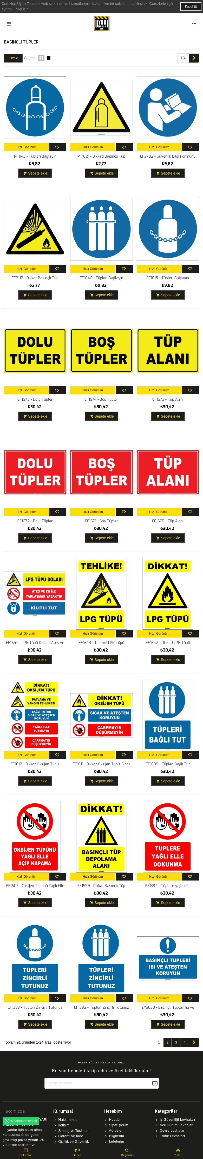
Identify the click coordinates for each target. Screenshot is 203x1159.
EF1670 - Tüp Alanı (168, 521)
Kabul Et (191, 6)
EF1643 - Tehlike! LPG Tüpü (101, 642)
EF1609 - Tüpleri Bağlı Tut (168, 764)
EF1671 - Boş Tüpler (101, 521)
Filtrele (13, 58)
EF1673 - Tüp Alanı (168, 399)
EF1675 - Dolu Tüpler (35, 399)
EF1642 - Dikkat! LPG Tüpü (168, 642)
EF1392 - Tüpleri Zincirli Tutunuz (101, 1007)
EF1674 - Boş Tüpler (101, 399)
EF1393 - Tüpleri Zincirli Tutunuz (35, 1007)
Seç (29, 58)
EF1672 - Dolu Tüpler (35, 521)
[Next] (194, 58)
